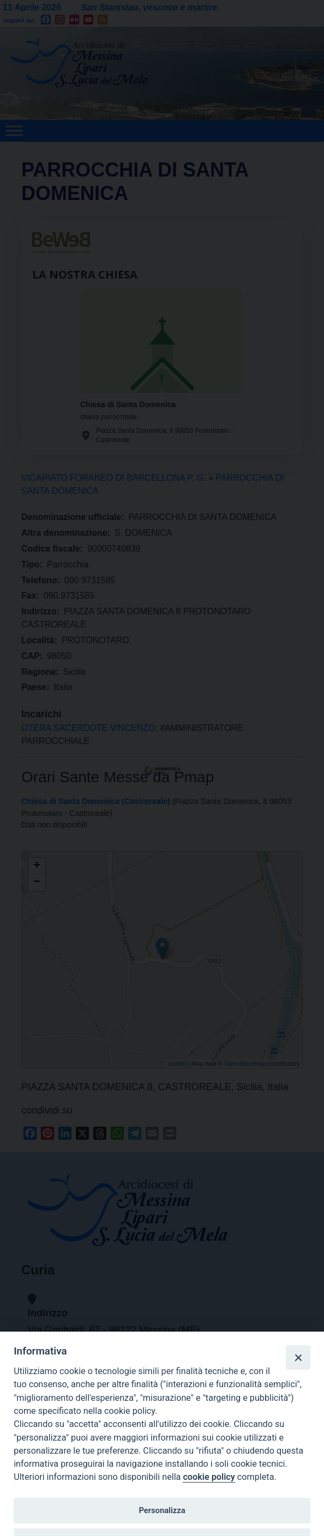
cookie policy (209, 1477)
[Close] (298, 1357)
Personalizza (162, 1510)
